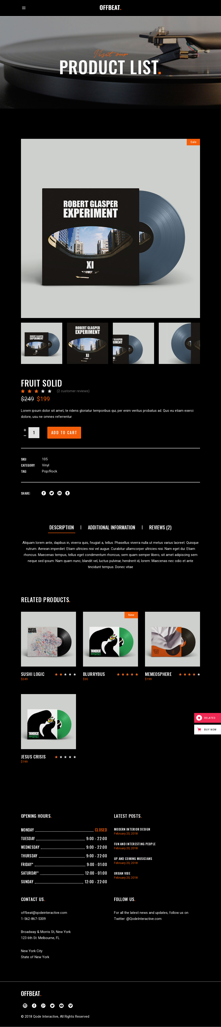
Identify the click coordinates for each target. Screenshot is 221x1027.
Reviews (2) (160, 527)
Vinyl (45, 465)
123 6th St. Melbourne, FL (40, 938)
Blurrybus (94, 674)
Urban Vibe (122, 873)
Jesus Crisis (33, 756)
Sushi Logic (32, 674)
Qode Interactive (45, 1016)
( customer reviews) (73, 391)
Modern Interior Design (132, 829)
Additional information (111, 527)
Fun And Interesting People (134, 843)
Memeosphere (158, 674)
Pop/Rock (49, 471)
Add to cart (64, 432)
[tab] (61, 527)
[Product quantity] (33, 432)
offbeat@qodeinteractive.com (44, 913)
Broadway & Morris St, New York (46, 932)
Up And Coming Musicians (133, 858)
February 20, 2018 (126, 833)
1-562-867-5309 (33, 919)
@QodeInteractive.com (144, 919)
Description (61, 527)
